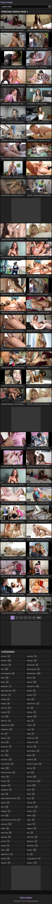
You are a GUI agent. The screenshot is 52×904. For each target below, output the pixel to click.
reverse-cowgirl (34, 763)
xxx (30, 854)
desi (4, 733)
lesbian (5, 858)
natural (31, 682)
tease (30, 798)
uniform (31, 811)
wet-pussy (32, 837)
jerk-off (5, 841)
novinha (31, 694)
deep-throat (7, 725)
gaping (5, 802)
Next (39, 618)
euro (4, 755)
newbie (31, 690)
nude (30, 699)
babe (5, 677)
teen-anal (32, 806)
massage (32, 660)
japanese (6, 837)
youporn (32, 862)
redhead (32, 759)
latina (5, 849)
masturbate (32, 664)
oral (30, 707)
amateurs (6, 664)
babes (5, 682)
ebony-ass (6, 746)
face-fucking (7, 763)
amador (5, 656)
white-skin (32, 845)
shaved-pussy (34, 781)
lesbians (6, 862)
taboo (31, 789)
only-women (33, 703)
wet (30, 832)
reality (31, 755)
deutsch (5, 738)
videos (31, 815)
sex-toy (31, 768)
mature (31, 677)
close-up (6, 707)
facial (5, 768)
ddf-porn (6, 720)
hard (5, 815)
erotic (4, 750)
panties (31, 725)
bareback (6, 694)
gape (4, 793)
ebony (5, 742)
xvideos (31, 849)
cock (5, 716)
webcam (31, 828)
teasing (31, 802)
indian (5, 828)
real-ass (31, 746)
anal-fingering (8, 673)
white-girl (32, 841)
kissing (5, 845)
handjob (5, 811)
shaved (31, 776)
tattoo (31, 793)
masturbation (33, 673)
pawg (30, 733)
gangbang (6, 789)
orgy (30, 720)
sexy (30, 772)
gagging (5, 785)
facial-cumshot (8, 772)
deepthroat (6, 729)
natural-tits (33, 686)
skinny (31, 785)
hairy (4, 806)
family (5, 776)
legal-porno (7, 854)
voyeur (31, 824)
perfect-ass (32, 738)
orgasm (32, 716)
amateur (6, 660)
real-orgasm (33, 750)
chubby (5, 703)
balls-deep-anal (8, 690)
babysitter (6, 686)
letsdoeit (32, 656)
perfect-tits (32, 742)
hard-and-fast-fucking (10, 819)
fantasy (5, 781)
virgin (31, 819)
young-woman (34, 858)
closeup (5, 712)
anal (4, 669)
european (6, 759)
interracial (6, 832)
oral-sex (31, 712)
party (30, 729)
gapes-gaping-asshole (10, 798)
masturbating (33, 669)
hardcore (6, 824)
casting (5, 699)
